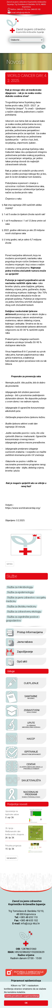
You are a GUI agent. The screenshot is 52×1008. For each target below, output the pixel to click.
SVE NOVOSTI (12, 858)
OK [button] (26, 1003)
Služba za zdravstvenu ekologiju (24, 611)
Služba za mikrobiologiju (20, 587)
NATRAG (10, 564)
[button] (22, 996)
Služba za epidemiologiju (20, 592)
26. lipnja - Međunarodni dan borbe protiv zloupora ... (15, 831)
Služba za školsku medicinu (21, 606)
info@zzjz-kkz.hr (30, 923)
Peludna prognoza (13, 845)
